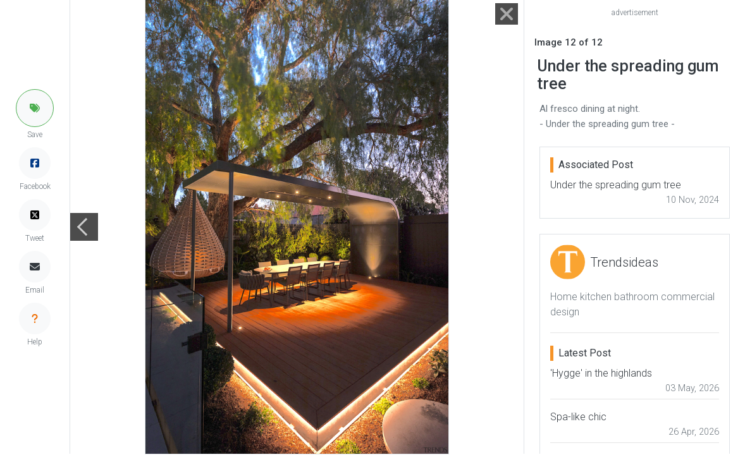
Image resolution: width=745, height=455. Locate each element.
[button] (35, 108)
